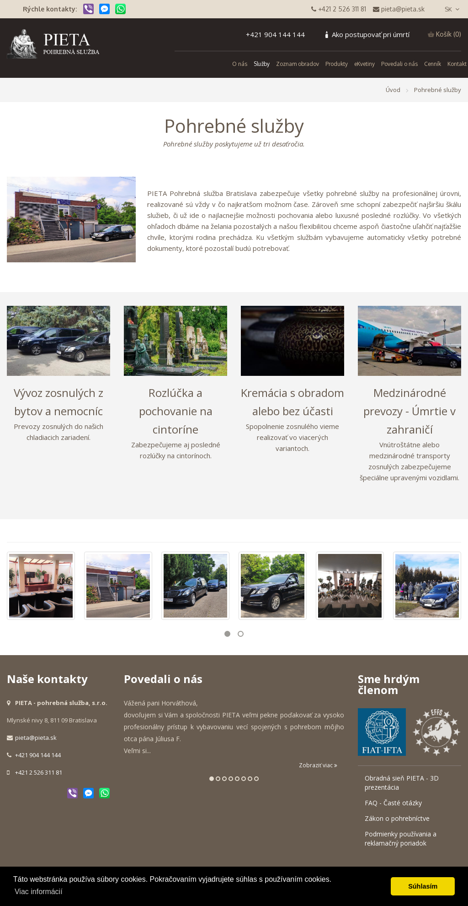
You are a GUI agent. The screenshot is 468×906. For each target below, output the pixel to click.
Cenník (432, 63)
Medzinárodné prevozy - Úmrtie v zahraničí (409, 411)
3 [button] (224, 778)
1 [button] (227, 634)
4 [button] (231, 778)
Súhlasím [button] (422, 886)
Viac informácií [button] (39, 891)
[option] (41, 586)
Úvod (393, 90)
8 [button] (256, 778)
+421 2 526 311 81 (38, 772)
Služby (262, 63)
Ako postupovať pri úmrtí (371, 34)
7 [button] (250, 778)
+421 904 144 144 (275, 34)
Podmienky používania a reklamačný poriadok (400, 838)
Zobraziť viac (318, 765)
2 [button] (241, 634)
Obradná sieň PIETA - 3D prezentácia (402, 783)
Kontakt (457, 63)
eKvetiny (364, 63)
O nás (239, 63)
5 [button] (237, 778)
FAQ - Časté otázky (393, 802)
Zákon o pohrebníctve (397, 818)
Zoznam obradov (297, 63)
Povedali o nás (399, 63)
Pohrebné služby (437, 90)
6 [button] (243, 778)
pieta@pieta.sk (36, 737)
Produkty (336, 63)
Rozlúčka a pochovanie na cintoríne (176, 411)
